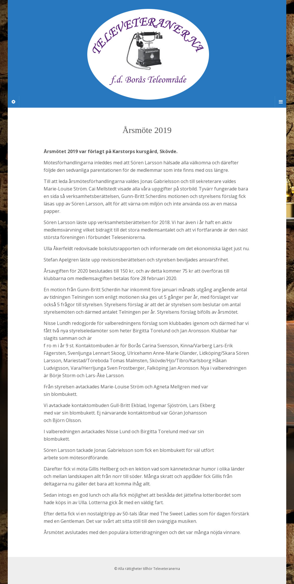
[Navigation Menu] (280, 101)
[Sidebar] (13, 101)
